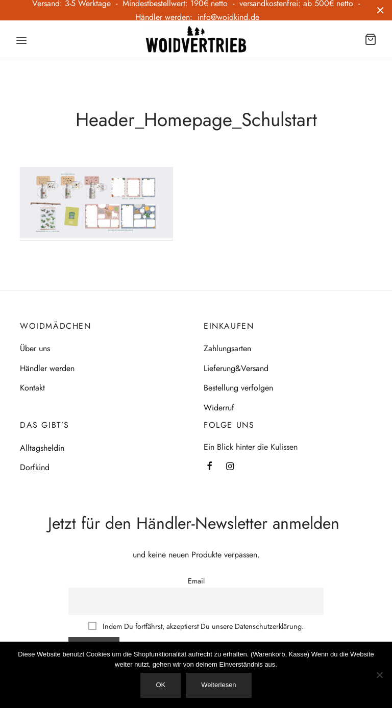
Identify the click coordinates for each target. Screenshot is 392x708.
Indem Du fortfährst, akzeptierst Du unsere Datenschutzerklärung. (195, 626)
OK (160, 685)
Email (196, 581)
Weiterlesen (218, 685)
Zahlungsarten (227, 349)
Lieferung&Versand (236, 368)
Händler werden (47, 368)
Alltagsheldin (42, 448)
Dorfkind (35, 468)
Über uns (35, 349)
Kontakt (32, 388)
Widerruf (219, 407)
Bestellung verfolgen (238, 388)
